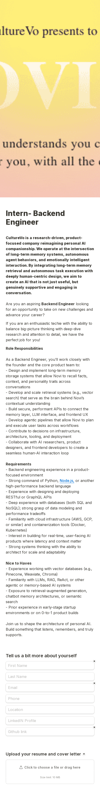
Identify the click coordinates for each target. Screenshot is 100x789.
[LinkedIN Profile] (50, 720)
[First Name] (50, 665)
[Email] (50, 687)
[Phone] (50, 698)
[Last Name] (50, 676)
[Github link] (50, 731)
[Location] (50, 709)
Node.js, (67, 480)
